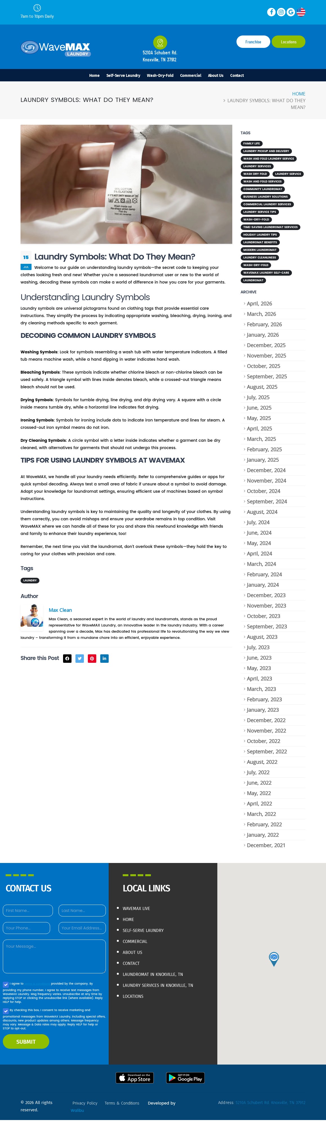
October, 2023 (263, 618)
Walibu (77, 1112)
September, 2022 (267, 753)
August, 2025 (262, 388)
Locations (288, 42)
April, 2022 (259, 805)
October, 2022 (263, 743)
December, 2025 (266, 347)
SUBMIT (26, 1043)
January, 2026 (263, 336)
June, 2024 (259, 534)
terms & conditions (38, 985)
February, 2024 (264, 576)
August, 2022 (262, 763)
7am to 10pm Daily (37, 11)
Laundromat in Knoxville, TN (159, 974)
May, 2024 (259, 545)
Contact (237, 75)
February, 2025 (264, 451)
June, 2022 (259, 784)
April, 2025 (259, 430)
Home (94, 75)
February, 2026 (264, 326)
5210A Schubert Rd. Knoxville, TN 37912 (268, 1104)
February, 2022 (264, 826)
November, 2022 (266, 732)
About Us (216, 75)
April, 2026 (259, 305)
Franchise (253, 42)
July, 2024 (258, 524)
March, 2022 (261, 816)
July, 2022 (258, 774)
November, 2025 (266, 357)
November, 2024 (266, 482)
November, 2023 (266, 607)
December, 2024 (266, 472)
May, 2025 (259, 420)
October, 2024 (263, 493)
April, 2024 (259, 555)
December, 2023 (266, 597)
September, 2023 (267, 628)
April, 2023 (259, 680)
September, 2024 (267, 503)
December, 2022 (266, 722)
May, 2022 (259, 795)
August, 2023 (262, 638)
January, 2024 (263, 586)
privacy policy (85, 1105)
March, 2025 (261, 441)
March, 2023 (261, 691)
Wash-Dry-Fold (160, 75)
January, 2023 (263, 711)
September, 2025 (267, 378)
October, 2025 (263, 368)
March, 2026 (261, 316)
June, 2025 (259, 409)
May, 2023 (259, 670)
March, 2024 (261, 566)
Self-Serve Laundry (123, 75)
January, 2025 (263, 461)
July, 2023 (258, 649)
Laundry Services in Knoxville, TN (162, 988)
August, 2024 (262, 513)
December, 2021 (266, 847)
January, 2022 (263, 836)
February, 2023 (264, 701)
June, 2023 (259, 659)
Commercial (190, 75)
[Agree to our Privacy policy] (6, 987)
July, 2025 (258, 399)
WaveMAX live (139, 910)
